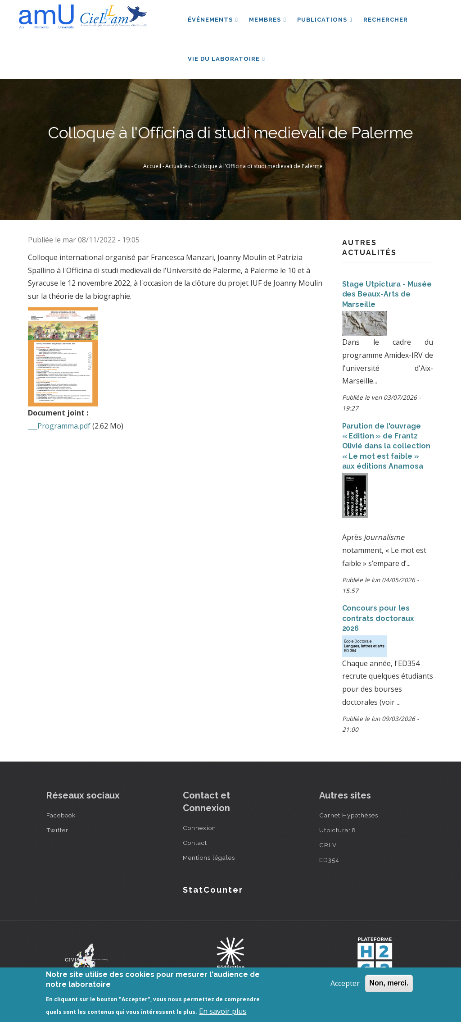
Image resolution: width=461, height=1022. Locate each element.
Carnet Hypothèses (348, 815)
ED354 (329, 859)
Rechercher (385, 19)
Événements (213, 19)
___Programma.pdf (59, 426)
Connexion (199, 827)
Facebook (61, 815)
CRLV (328, 845)
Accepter (345, 983)
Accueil (152, 166)
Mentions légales (209, 857)
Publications (325, 19)
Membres (267, 19)
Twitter (57, 830)
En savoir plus (222, 1011)
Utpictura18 (337, 830)
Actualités (177, 166)
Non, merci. (388, 983)
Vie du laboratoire (226, 58)
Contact (195, 842)
